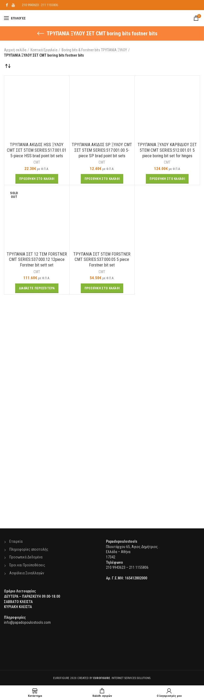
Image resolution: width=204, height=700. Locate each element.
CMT (36, 162)
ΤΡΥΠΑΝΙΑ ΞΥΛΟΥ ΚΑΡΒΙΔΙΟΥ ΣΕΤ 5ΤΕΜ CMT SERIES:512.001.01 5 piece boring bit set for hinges (167, 150)
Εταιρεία (16, 541)
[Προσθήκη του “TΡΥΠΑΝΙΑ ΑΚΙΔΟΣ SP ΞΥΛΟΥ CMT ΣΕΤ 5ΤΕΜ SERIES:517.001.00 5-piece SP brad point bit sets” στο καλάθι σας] (102, 179)
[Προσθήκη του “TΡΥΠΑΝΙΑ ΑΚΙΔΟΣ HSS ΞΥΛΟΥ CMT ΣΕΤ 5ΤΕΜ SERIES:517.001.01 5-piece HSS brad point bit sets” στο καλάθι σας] (36, 179)
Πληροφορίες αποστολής (28, 549)
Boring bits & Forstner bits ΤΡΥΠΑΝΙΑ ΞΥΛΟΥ (94, 50)
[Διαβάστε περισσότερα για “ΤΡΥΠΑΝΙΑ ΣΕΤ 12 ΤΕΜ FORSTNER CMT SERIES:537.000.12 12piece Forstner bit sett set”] (36, 288)
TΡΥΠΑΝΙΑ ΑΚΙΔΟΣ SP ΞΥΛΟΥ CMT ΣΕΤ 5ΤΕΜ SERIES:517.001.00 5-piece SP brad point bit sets (102, 150)
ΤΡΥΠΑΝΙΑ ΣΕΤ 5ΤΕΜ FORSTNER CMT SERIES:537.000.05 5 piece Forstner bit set (101, 260)
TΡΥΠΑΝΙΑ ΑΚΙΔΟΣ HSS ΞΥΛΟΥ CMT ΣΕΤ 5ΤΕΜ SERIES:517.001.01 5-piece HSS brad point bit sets (36, 150)
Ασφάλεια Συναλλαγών (26, 573)
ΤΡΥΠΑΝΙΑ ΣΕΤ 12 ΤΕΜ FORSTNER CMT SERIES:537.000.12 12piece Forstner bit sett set (37, 260)
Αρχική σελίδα (15, 50)
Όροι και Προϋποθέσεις (27, 565)
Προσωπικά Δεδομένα (25, 557)
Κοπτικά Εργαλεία (44, 50)
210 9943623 (30, 5)
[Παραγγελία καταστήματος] (8, 66)
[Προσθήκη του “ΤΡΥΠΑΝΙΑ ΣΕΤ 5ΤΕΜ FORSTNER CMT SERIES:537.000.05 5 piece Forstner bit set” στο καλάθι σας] (102, 288)
